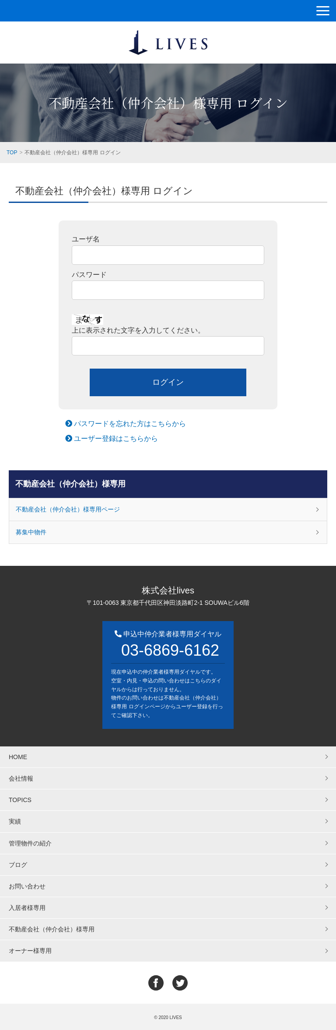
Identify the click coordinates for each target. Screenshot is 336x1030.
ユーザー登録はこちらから (111, 438)
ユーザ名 (86, 239)
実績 (15, 821)
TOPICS (20, 799)
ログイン (168, 382)
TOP (12, 152)
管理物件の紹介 (30, 843)
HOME (18, 756)
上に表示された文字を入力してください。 (138, 330)
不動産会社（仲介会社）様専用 (70, 483)
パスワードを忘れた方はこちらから (125, 423)
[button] (322, 11)
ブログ (18, 864)
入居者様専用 (27, 907)
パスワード (89, 274)
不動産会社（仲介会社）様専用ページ (68, 509)
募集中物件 (31, 532)
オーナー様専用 (30, 950)
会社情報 (21, 778)
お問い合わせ (27, 886)
